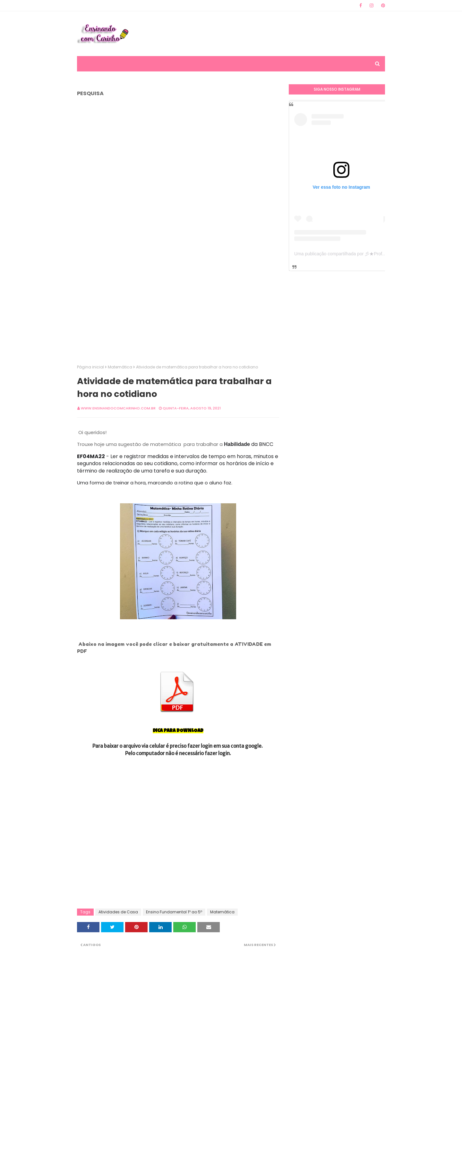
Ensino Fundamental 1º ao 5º (174, 912)
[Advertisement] (268, 33)
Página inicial (90, 367)
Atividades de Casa (118, 912)
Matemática (120, 367)
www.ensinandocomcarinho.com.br (118, 408)
